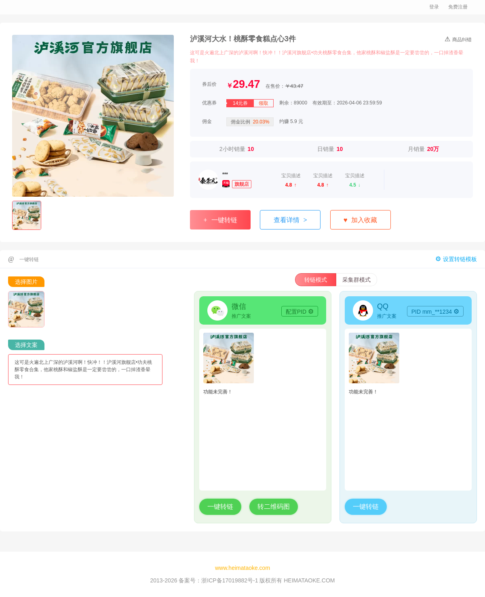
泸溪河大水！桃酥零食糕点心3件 (243, 39)
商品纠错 (458, 39)
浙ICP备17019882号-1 (229, 580)
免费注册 (458, 7)
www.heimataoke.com (242, 568)
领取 (263, 103)
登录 (434, 7)
